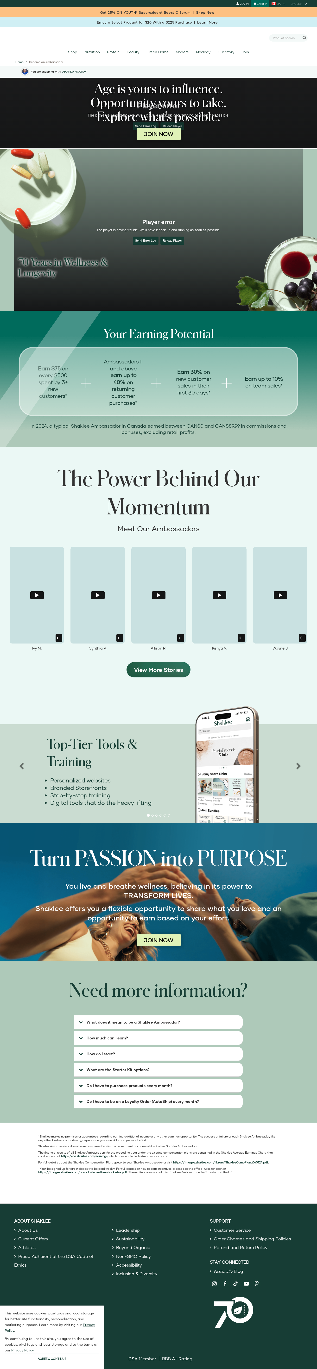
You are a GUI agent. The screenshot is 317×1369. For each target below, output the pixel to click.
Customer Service (232, 1230)
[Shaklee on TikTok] (235, 1281)
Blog (228, 1271)
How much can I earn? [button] (107, 1038)
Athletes (27, 1247)
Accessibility (129, 1265)
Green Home (157, 52)
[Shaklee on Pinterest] (256, 1283)
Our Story (226, 52)
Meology (203, 52)
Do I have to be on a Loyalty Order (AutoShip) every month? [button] (143, 1101)
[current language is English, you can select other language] (299, 3)
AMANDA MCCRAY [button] (74, 71)
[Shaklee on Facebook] (225, 1283)
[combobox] (286, 38)
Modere (182, 52)
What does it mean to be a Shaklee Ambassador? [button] (133, 1022)
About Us (28, 1230)
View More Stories (158, 669)
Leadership (128, 1230)
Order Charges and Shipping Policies (252, 1238)
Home (19, 62)
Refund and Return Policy (240, 1247)
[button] (148, 815)
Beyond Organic (133, 1247)
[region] (158, 764)
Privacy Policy (22, 1350)
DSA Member (142, 1358)
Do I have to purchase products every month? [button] (129, 1085)
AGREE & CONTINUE (52, 1359)
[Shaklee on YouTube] (246, 1283)
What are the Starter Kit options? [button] (118, 1069)
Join (245, 52)
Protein (113, 52)
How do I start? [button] (101, 1053)
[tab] (158, 1022)
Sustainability (130, 1238)
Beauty (133, 52)
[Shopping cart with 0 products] (260, 3)
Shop (72, 52)
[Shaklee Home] (158, 38)
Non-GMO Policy (133, 1256)
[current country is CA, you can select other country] (278, 3)
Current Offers (33, 1238)
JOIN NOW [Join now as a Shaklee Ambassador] (158, 133)
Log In (242, 3)
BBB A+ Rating (177, 1358)
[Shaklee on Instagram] (214, 1283)
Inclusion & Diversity (136, 1273)
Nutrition (92, 52)
